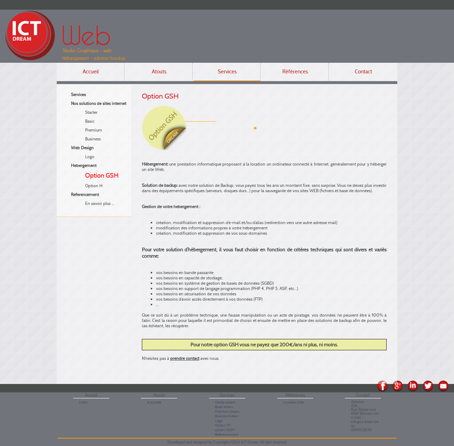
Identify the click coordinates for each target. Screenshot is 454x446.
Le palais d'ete (293, 402)
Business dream (226, 416)
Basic (89, 121)
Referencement (226, 434)
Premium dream (227, 411)
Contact (363, 71)
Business (93, 138)
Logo (89, 156)
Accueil (91, 71)
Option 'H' (223, 425)
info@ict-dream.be (365, 421)
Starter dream (225, 402)
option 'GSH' (224, 430)
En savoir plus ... (99, 203)
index (83, 402)
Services (227, 71)
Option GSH (101, 175)
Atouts (159, 71)
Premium (93, 130)
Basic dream (224, 407)
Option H (94, 185)
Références (295, 71)
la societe (154, 402)
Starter (91, 112)
